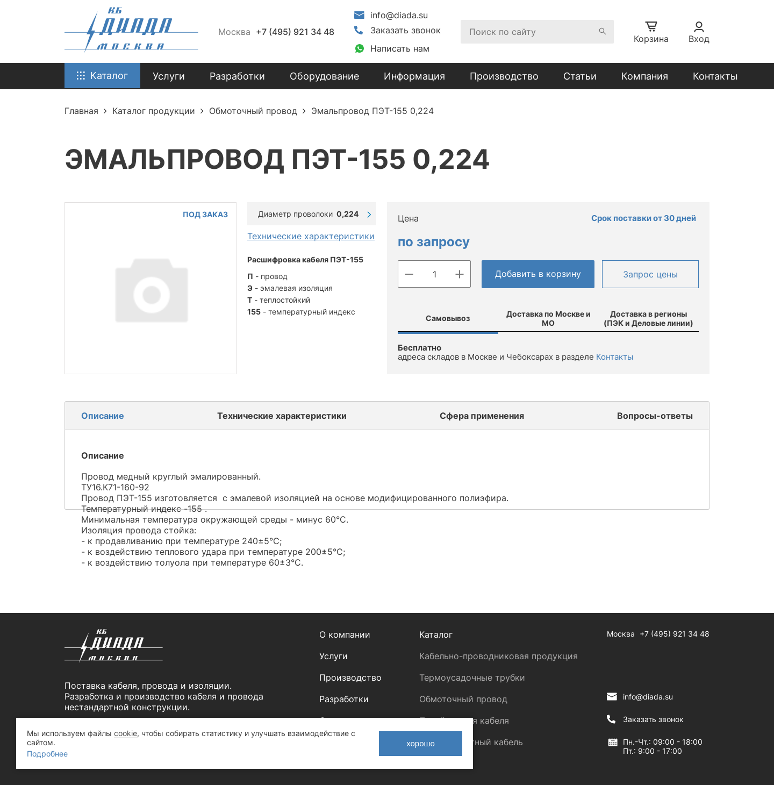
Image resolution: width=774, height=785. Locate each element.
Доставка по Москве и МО (548, 318)
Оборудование (324, 76)
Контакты (715, 76)
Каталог (436, 634)
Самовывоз (448, 318)
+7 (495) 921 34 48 (295, 31)
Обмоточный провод (463, 699)
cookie (125, 733)
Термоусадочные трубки (472, 677)
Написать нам (399, 48)
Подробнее (47, 753)
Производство (504, 76)
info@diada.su (399, 15)
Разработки (344, 699)
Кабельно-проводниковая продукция (498, 656)
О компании (344, 634)
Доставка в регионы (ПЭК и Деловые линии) (648, 318)
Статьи (580, 76)
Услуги (333, 656)
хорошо (420, 743)
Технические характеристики (311, 236)
